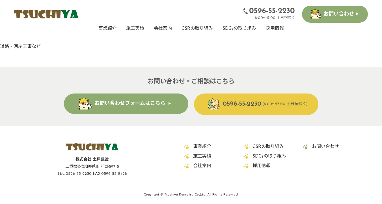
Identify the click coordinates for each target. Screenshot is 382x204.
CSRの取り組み (197, 28)
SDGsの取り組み (239, 28)
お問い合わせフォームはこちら (129, 103)
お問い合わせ (338, 14)
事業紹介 (107, 28)
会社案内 (163, 28)
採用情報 (275, 28)
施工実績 (135, 28)
